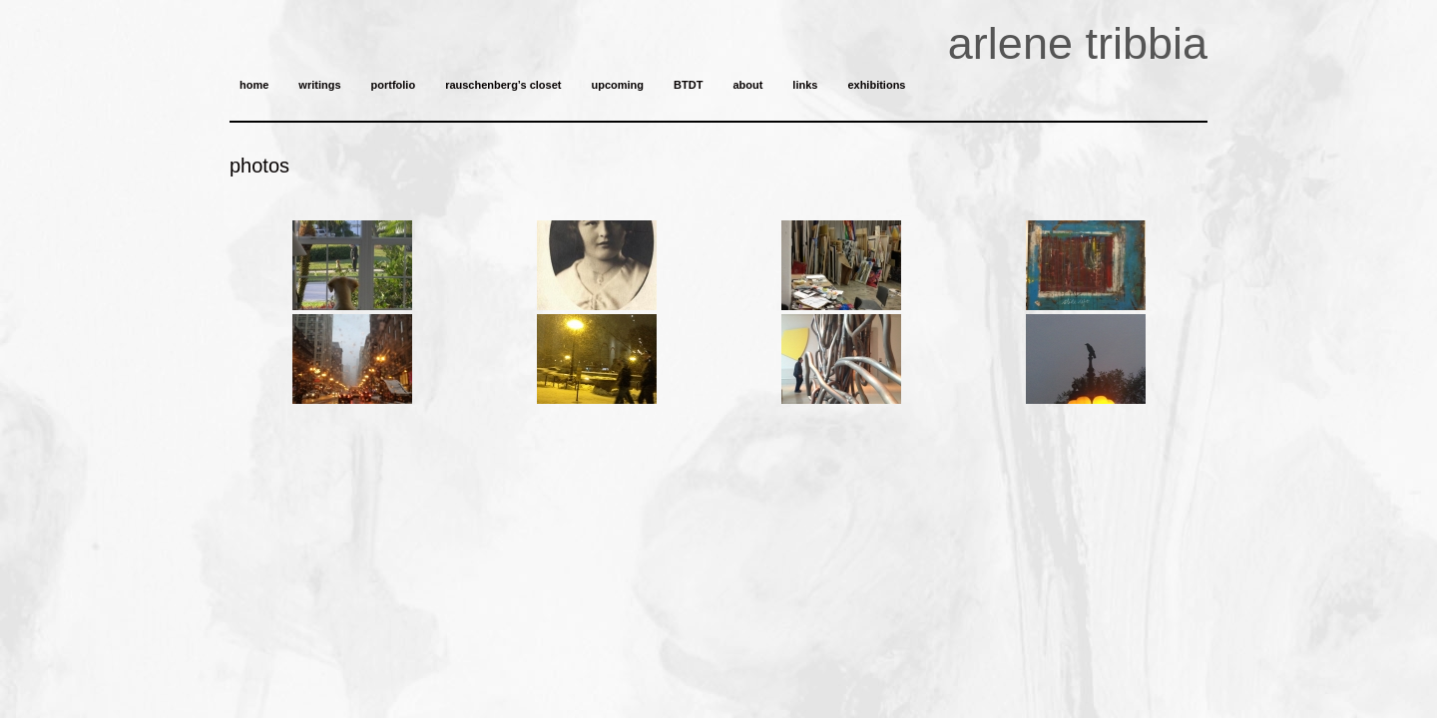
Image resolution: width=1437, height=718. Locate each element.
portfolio (393, 85)
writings (319, 85)
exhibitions (876, 85)
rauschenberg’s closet (503, 85)
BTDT (688, 85)
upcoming (617, 85)
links (804, 85)
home (254, 85)
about (747, 85)
